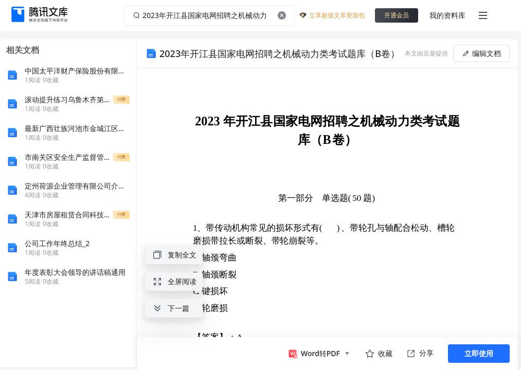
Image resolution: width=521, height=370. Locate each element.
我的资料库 (447, 15)
